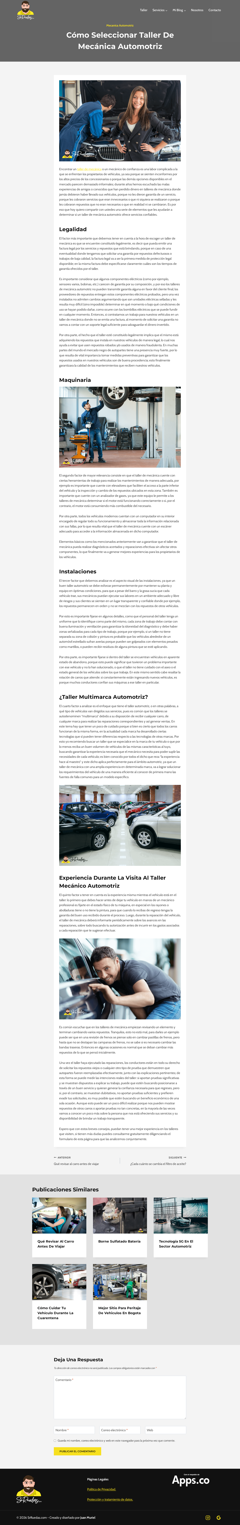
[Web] (165, 1430)
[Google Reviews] (219, 1518)
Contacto (214, 10)
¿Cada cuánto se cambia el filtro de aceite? (154, 1160)
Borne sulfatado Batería (119, 1241)
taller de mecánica (89, 169)
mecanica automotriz (120, 25)
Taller (143, 10)
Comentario (64, 1380)
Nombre (62, 1430)
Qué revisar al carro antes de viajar (85, 1160)
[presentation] (59, 1216)
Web (150, 1430)
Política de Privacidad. (101, 1489)
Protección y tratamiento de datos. (110, 1499)
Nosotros (197, 10)
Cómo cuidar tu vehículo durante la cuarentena (55, 1313)
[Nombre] (74, 1430)
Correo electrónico (114, 1430)
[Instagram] (207, 1518)
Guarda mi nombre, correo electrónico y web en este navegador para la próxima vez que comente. (116, 1440)
